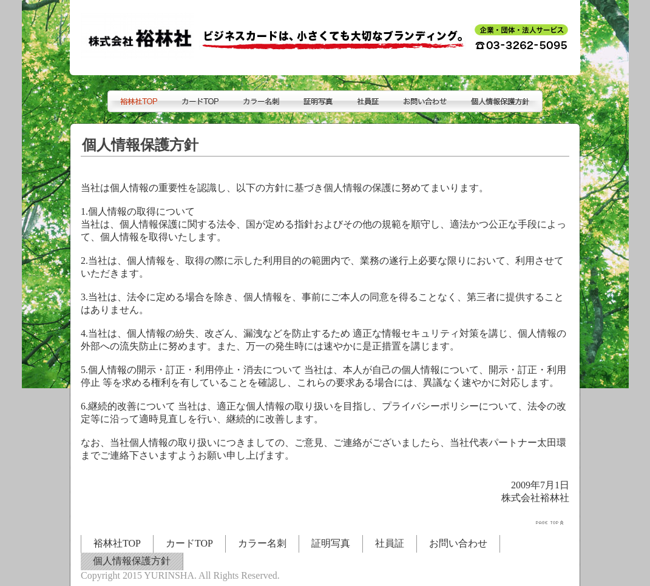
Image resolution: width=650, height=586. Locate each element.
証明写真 (330, 543)
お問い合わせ (458, 543)
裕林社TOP (117, 543)
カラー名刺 (262, 543)
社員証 (389, 543)
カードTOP (189, 543)
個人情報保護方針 (132, 561)
